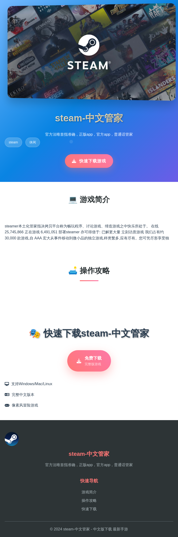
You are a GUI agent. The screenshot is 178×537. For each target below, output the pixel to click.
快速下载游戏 (89, 161)
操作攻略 (89, 500)
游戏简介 (89, 492)
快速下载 (89, 509)
